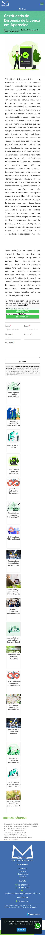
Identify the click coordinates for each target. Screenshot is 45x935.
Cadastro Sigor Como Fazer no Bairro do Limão (13, 592)
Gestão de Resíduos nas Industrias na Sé (13, 423)
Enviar (22, 361)
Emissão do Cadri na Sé (13, 446)
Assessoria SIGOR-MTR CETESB (15, 833)
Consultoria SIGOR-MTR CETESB (15, 828)
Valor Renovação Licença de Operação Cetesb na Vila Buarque (13, 805)
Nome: (8, 326)
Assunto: (28, 334)
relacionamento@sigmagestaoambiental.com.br (22, 893)
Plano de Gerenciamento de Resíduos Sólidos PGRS (21, 824)
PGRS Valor (34, 826)
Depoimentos (23, 874)
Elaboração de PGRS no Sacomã (13, 538)
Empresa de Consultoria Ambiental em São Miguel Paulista (13, 709)
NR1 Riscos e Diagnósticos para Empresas (18, 837)
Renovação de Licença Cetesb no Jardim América (14, 732)
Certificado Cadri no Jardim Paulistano (13, 657)
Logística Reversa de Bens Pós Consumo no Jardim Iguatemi (14, 492)
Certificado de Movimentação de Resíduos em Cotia (13, 785)
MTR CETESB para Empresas (14, 830)
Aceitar (21, 930)
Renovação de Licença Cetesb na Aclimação (14, 563)
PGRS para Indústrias (11, 839)
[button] (41, 3)
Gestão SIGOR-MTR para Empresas (16, 835)
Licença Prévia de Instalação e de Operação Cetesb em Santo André (13, 641)
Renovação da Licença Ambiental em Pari (13, 396)
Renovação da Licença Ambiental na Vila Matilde (13, 516)
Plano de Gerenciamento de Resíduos (16, 826)
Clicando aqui (22, 317)
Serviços (23, 871)
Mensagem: (10, 342)
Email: (27, 326)
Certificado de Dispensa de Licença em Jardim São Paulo (13, 472)
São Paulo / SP (23, 901)
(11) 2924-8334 (22, 311)
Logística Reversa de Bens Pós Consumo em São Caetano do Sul (14, 684)
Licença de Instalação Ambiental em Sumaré (13, 761)
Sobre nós (23, 868)
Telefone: (9, 334)
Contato (23, 877)
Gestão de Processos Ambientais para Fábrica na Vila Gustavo (13, 613)
